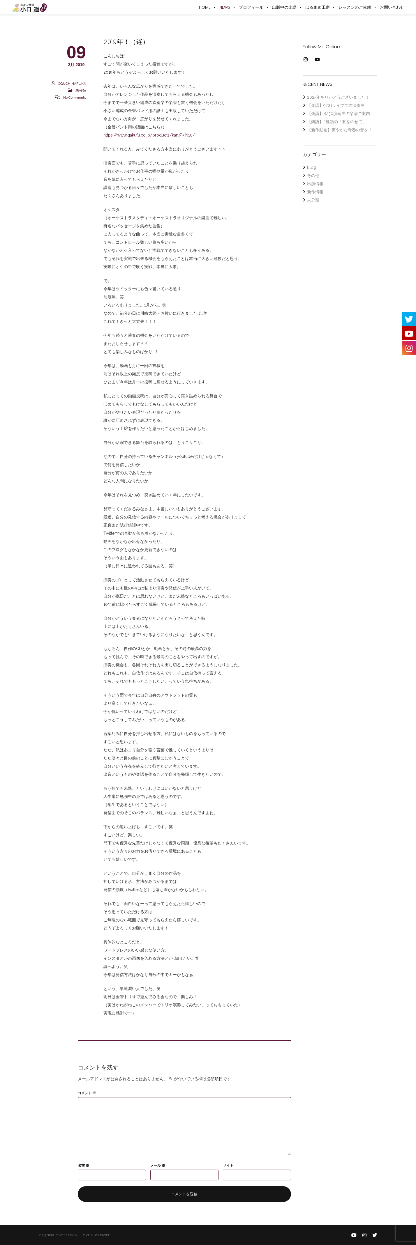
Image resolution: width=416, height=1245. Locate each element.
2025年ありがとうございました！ (338, 97)
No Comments (74, 97)
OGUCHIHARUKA (72, 84)
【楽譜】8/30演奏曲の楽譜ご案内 (338, 113)
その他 (313, 175)
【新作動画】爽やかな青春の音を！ (339, 129)
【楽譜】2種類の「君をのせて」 (336, 121)
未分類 (80, 90)
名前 (83, 1165)
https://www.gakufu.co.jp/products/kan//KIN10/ (149, 135)
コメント (87, 1093)
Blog (311, 167)
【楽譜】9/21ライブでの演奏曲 (336, 105)
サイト (228, 1165)
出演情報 (315, 183)
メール (157, 1165)
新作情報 (315, 192)
